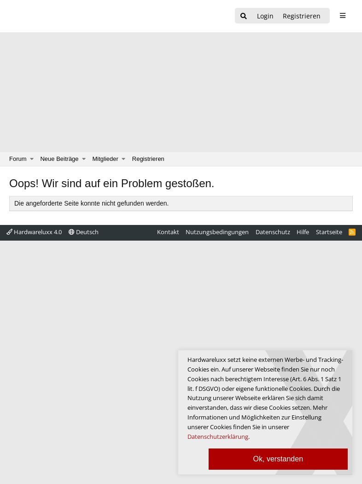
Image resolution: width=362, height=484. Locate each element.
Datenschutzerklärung (217, 436)
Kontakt (168, 232)
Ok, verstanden (278, 459)
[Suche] (243, 16)
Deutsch (84, 232)
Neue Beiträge (59, 158)
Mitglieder (105, 158)
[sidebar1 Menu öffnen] (342, 16)
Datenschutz (273, 232)
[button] (32, 159)
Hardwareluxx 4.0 (34, 232)
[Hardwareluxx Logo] (56, 16)
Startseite (329, 232)
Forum (18, 158)
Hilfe (303, 232)
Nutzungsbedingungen (217, 232)
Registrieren (148, 158)
